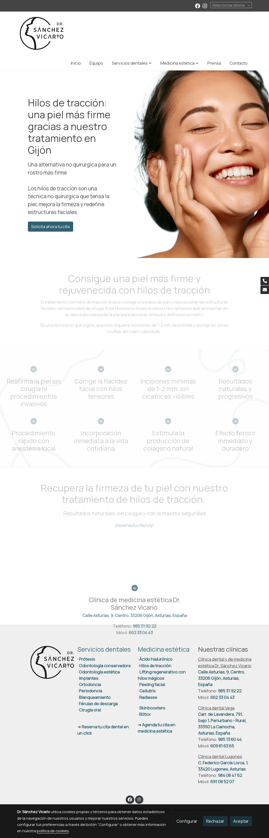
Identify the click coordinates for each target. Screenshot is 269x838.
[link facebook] (197, 5)
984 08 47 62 (230, 775)
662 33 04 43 (222, 697)
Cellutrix (147, 691)
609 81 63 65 (222, 746)
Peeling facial (152, 685)
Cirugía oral (90, 710)
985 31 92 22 (230, 691)
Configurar (186, 821)
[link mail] (264, 289)
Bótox (145, 714)
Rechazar (215, 821)
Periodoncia (90, 691)
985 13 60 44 (230, 740)
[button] (132, 63)
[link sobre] (44, 663)
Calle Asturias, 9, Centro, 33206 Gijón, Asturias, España (221, 678)
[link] (41, 34)
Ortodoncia (90, 685)
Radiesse (148, 697)
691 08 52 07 (222, 782)
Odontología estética (99, 672)
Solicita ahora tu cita (50, 226)
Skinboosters (152, 708)
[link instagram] (205, 5)
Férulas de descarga (98, 704)
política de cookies (53, 830)
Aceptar (241, 821)
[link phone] (264, 281)
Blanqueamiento (95, 697)
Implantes (88, 678)
